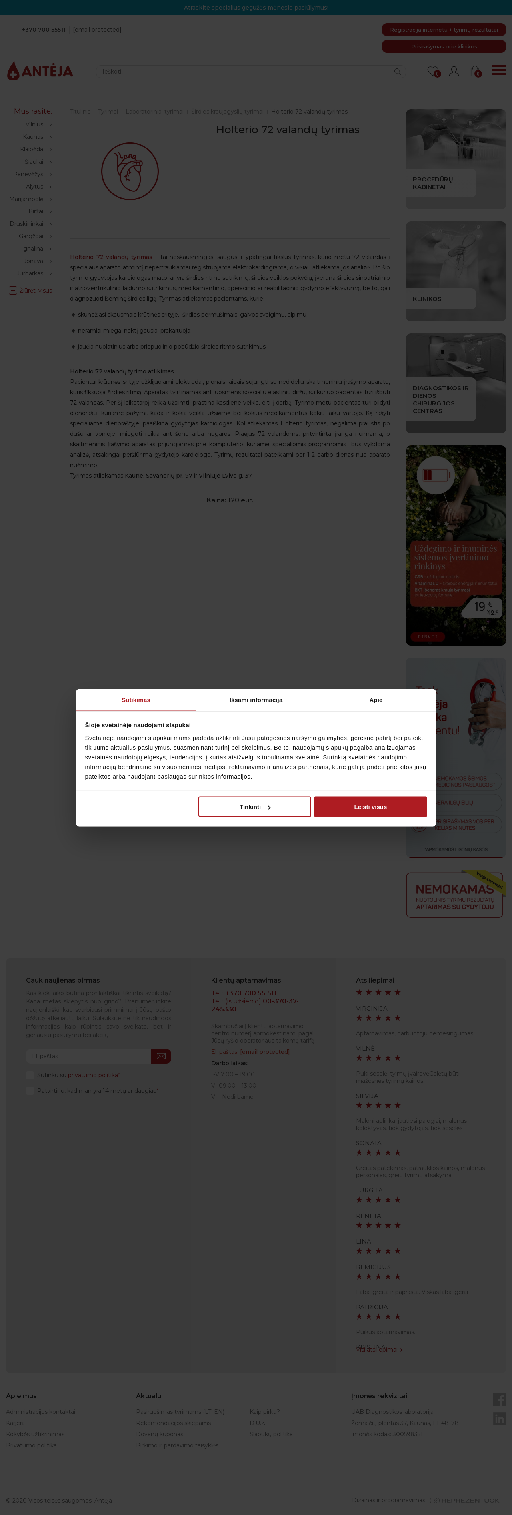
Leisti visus (370, 806)
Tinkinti (255, 806)
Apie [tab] (376, 699)
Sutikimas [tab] (136, 699)
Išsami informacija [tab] (256, 699)
